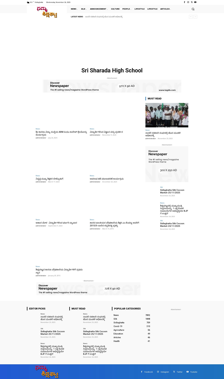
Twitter (179, 371)
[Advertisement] (112, 42)
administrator (41, 138)
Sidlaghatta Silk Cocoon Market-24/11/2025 (171, 223)
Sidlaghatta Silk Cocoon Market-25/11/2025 (171, 191)
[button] (193, 9)
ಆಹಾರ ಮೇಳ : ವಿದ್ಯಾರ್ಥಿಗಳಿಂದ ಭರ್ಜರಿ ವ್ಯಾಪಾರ (59, 222)
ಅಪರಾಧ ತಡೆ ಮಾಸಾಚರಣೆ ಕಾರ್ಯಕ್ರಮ (109, 178)
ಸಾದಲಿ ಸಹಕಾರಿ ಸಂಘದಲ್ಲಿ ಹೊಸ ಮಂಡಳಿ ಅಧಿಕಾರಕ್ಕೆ (103, 17)
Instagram (165, 371)
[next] (195, 16)
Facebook (148, 371)
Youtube (193, 371)
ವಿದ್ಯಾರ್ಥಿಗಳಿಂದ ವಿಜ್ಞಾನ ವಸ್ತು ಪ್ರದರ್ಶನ (108, 131)
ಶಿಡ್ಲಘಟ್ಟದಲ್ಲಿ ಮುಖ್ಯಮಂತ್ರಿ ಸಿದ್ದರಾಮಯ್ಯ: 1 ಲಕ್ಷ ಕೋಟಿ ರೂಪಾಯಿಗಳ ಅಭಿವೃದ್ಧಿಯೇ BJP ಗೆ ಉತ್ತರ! (174, 209)
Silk (161, 187)
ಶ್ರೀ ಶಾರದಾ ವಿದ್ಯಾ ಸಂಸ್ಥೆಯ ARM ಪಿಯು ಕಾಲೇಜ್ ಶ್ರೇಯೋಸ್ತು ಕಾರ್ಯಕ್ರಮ (59, 133)
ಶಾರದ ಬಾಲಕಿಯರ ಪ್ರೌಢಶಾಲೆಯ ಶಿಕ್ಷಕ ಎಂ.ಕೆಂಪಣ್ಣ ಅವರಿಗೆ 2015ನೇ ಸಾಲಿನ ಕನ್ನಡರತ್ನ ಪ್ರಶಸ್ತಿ (113, 224)
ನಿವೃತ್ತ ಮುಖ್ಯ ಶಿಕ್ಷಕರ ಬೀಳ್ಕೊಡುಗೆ (51, 178)
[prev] (191, 16)
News (38, 129)
